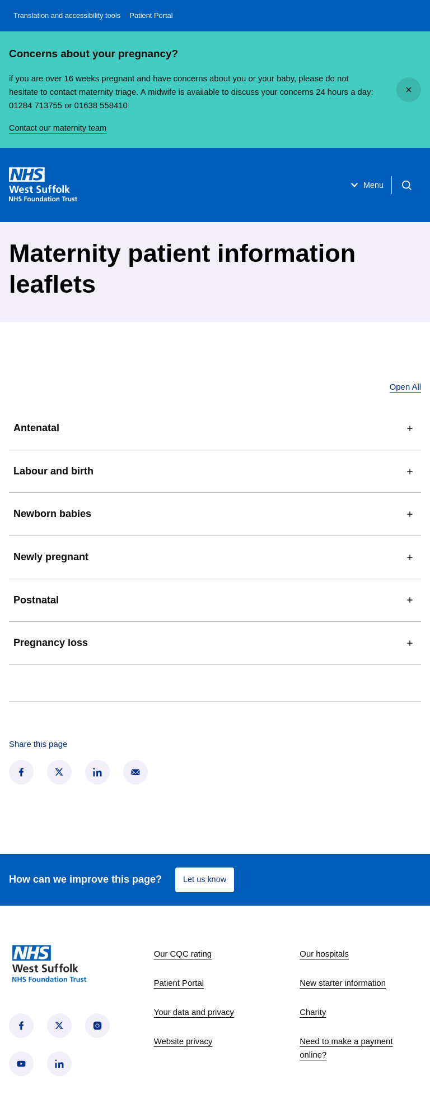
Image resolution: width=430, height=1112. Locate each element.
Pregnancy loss (215, 643)
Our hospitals (324, 953)
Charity (313, 1012)
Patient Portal (150, 15)
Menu (362, 185)
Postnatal (215, 600)
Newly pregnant (215, 557)
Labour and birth (215, 471)
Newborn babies (215, 514)
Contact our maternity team (59, 127)
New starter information (343, 983)
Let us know (205, 879)
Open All (405, 386)
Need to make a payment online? (346, 1048)
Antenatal (215, 428)
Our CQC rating (183, 953)
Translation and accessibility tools (66, 15)
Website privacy (183, 1041)
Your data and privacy (194, 1012)
